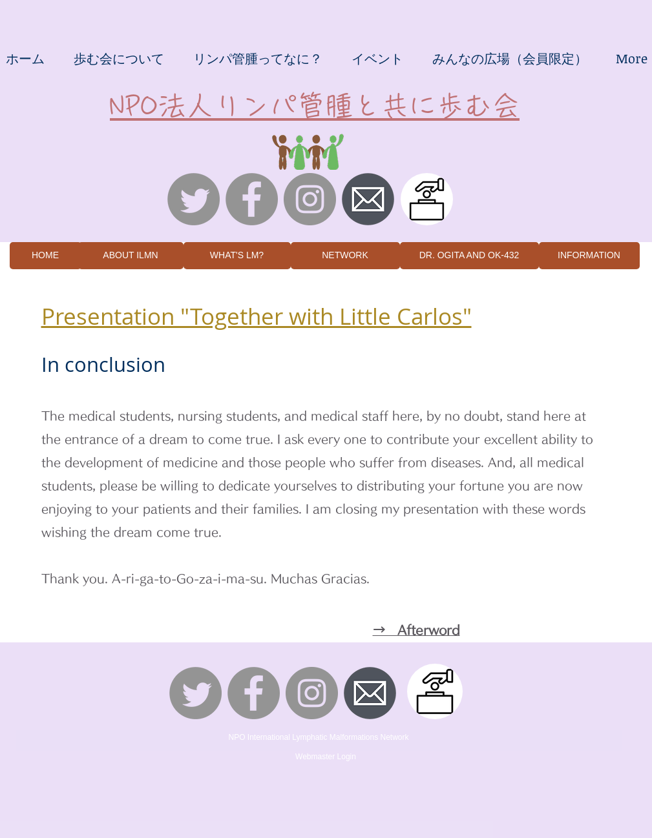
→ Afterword (416, 630)
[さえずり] (193, 199)
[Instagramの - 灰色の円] (310, 199)
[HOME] (45, 255)
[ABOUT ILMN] (131, 255)
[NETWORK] (345, 255)
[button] (119, 58)
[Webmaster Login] (326, 757)
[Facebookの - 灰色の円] (252, 199)
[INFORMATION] (589, 255)
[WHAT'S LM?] (237, 255)
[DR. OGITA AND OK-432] (469, 255)
